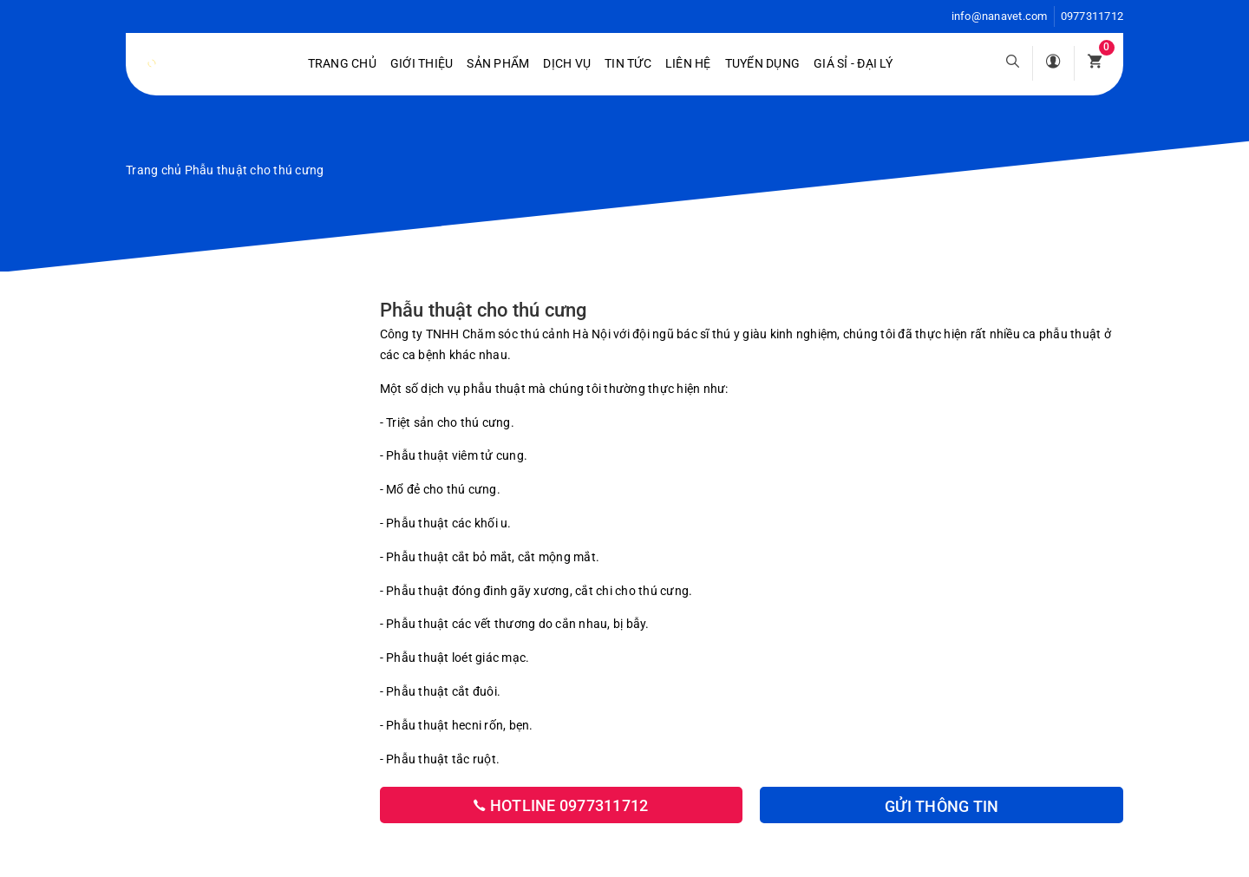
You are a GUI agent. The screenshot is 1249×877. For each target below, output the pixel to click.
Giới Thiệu (422, 63)
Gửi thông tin (941, 806)
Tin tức (628, 63)
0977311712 (1092, 16)
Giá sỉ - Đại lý (853, 63)
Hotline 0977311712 (561, 805)
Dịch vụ (567, 63)
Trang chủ (342, 63)
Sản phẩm (498, 63)
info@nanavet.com (999, 16)
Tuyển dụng (763, 63)
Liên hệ (688, 63)
